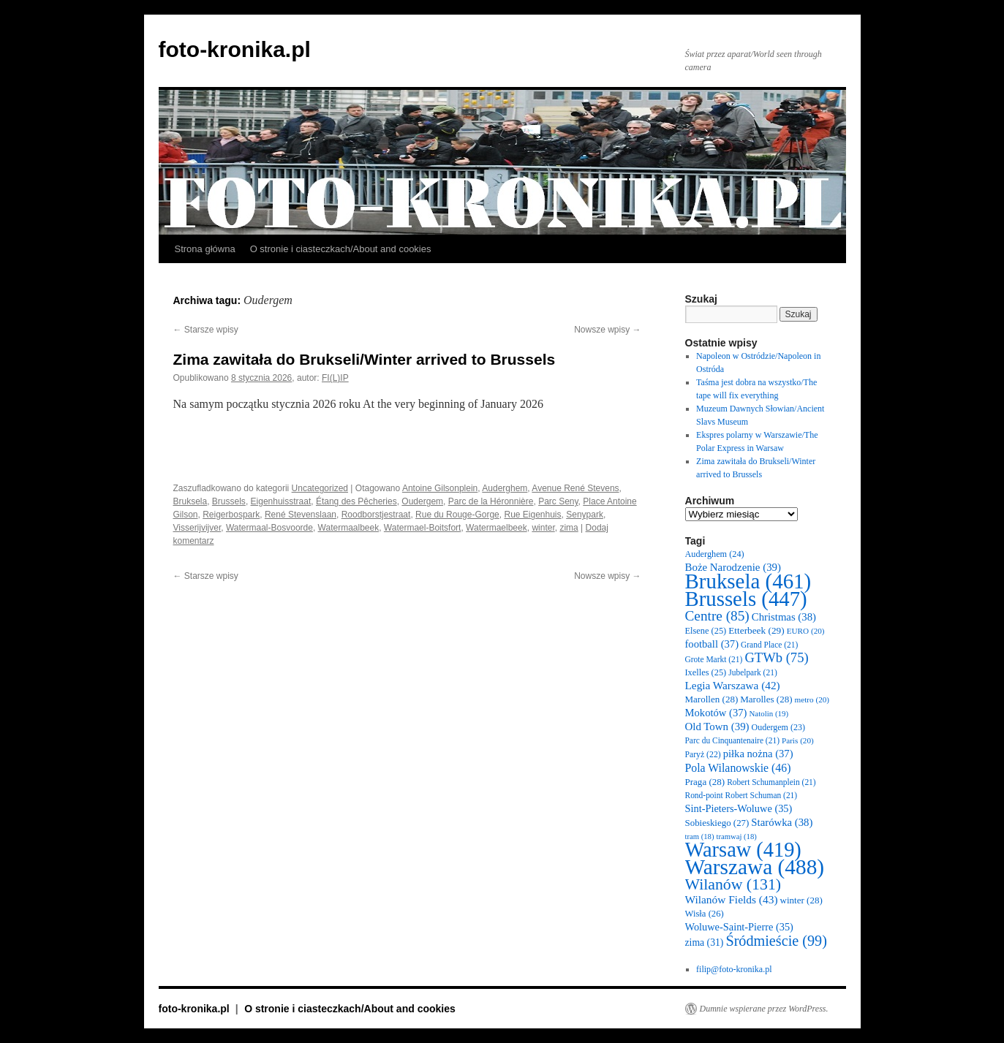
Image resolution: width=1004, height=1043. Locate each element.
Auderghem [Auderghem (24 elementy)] (714, 554)
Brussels (229, 501)
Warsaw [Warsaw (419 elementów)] (743, 849)
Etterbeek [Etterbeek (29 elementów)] (756, 630)
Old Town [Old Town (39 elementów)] (717, 726)
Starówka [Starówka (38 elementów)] (781, 822)
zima (568, 528)
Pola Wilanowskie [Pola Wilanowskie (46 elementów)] (738, 768)
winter (543, 528)
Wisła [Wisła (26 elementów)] (704, 914)
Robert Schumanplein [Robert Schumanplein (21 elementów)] (771, 782)
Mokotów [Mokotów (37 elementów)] (716, 712)
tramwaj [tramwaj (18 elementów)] (736, 836)
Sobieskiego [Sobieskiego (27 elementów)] (717, 822)
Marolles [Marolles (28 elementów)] (766, 699)
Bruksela (190, 501)
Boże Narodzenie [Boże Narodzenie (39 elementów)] (733, 567)
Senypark (584, 514)
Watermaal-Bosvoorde (269, 528)
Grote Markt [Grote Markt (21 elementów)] (714, 659)
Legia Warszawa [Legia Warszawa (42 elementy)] (732, 685)
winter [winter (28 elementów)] (801, 900)
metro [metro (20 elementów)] (812, 699)
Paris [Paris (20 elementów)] (798, 740)
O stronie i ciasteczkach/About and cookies (340, 248)
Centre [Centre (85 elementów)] (717, 615)
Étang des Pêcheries (356, 501)
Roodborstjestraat (376, 514)
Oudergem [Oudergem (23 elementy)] (778, 727)
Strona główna (205, 248)
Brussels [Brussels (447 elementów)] (746, 598)
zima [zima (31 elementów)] (704, 942)
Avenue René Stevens (575, 488)
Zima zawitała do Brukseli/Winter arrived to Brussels (364, 359)
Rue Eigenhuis (532, 514)
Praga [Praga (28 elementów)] (705, 781)
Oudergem (422, 501)
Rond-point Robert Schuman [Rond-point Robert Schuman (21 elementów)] (741, 795)
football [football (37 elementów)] (712, 644)
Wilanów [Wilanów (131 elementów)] (733, 884)
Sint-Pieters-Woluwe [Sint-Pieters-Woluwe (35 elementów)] (739, 808)
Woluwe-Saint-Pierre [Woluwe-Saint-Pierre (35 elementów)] (739, 927)
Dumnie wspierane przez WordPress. (764, 1009)
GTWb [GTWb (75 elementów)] (776, 657)
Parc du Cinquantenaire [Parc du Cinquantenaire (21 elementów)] (732, 740)
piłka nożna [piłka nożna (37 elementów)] (758, 753)
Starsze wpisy (205, 330)
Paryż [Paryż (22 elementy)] (703, 754)
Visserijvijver (197, 528)
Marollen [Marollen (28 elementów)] (712, 699)
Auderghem (504, 488)
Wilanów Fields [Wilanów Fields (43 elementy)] (731, 899)
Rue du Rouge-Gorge (457, 514)
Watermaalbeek (349, 528)
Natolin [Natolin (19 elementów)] (768, 713)
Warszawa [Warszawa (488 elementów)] (755, 867)
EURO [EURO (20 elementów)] (806, 630)
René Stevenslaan (300, 514)
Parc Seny (558, 501)
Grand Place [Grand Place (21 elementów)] (769, 644)
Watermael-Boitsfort (422, 528)
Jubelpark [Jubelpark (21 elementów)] (752, 672)
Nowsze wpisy (607, 330)
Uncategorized (320, 488)
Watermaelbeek (496, 528)
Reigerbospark (231, 514)
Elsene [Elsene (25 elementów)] (706, 631)
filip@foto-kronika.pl (733, 969)
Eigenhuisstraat (281, 501)
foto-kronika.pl (235, 49)
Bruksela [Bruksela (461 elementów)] (748, 581)
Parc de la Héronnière (491, 501)
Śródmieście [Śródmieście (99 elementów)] (775, 941)
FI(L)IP (335, 378)
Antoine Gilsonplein (440, 488)
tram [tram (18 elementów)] (699, 836)
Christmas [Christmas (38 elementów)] (784, 617)
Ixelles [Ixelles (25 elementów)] (706, 672)
